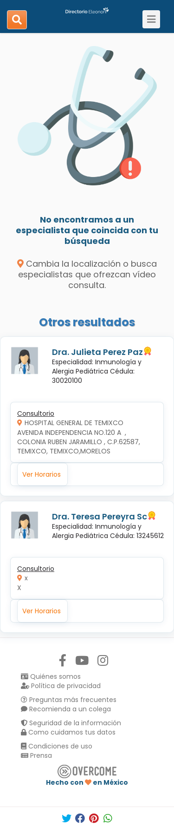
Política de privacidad (61, 685)
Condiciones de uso (56, 746)
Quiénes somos (51, 676)
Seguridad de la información (71, 723)
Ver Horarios (41, 474)
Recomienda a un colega (66, 709)
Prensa (36, 755)
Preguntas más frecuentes (68, 699)
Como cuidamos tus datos (68, 732)
